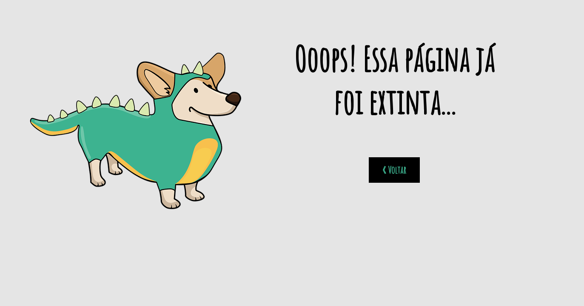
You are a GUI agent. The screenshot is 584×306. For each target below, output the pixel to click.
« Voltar (394, 170)
